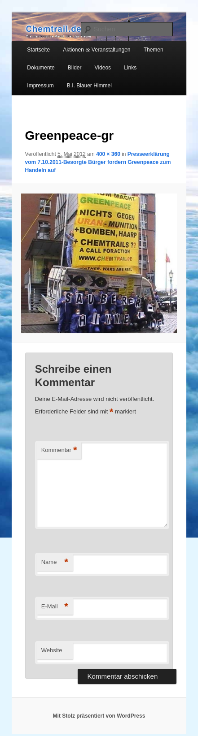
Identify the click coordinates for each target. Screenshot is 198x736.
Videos (103, 68)
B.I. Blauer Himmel (89, 85)
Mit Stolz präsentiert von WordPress (99, 716)
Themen (153, 50)
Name (54, 562)
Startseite (38, 50)
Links (130, 68)
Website (51, 650)
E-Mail (54, 606)
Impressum (40, 85)
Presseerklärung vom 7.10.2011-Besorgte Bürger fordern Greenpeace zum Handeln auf (98, 162)
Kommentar (59, 450)
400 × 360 (108, 154)
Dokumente (40, 68)
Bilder (75, 68)
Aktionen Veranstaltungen (96, 49)
